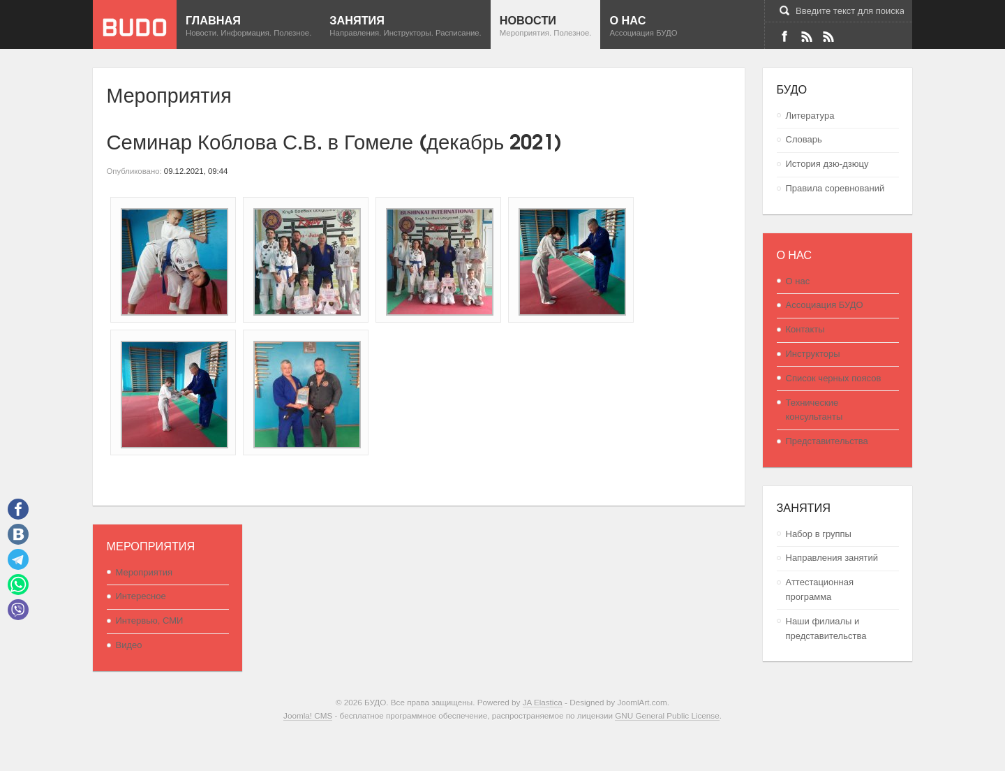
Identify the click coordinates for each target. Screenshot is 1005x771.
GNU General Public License (667, 715)
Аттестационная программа (820, 589)
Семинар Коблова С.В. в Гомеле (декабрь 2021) (335, 140)
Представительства (827, 441)
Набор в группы (818, 534)
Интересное (141, 596)
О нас (798, 281)
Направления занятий (832, 557)
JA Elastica (543, 702)
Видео (129, 645)
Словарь (804, 139)
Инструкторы (813, 353)
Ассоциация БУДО (824, 305)
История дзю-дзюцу (827, 164)
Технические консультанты (814, 410)
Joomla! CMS (307, 715)
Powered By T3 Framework (502, 743)
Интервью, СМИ (150, 620)
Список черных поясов (833, 378)
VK (806, 36)
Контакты (805, 329)
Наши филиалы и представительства (826, 628)
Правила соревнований (835, 188)
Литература (810, 115)
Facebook (784, 36)
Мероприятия (144, 572)
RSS (827, 36)
